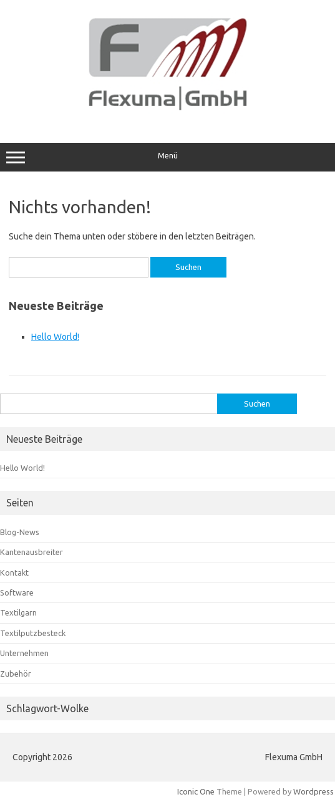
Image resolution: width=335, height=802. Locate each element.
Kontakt (14, 572)
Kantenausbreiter (31, 552)
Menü (167, 157)
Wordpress (313, 791)
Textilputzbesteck (33, 633)
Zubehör (15, 673)
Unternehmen (24, 653)
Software (17, 592)
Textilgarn (18, 612)
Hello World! (55, 337)
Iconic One (196, 791)
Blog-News (19, 532)
